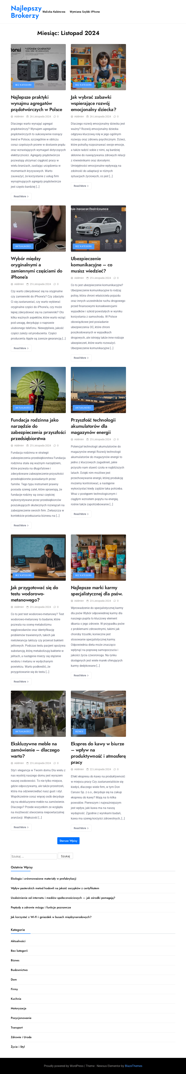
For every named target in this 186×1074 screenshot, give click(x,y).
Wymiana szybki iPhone (85, 11)
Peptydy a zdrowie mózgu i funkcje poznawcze (41, 907)
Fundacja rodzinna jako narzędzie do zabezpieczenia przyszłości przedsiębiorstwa (38, 429)
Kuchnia (16, 999)
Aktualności (23, 246)
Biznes (79, 731)
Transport (17, 1027)
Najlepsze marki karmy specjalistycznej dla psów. (97, 590)
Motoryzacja (18, 1008)
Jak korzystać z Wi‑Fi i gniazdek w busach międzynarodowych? (51, 917)
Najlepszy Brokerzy (26, 11)
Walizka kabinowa (53, 11)
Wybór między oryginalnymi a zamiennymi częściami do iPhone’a (36, 267)
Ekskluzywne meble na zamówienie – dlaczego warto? (35, 749)
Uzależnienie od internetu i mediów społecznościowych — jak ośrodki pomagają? (63, 898)
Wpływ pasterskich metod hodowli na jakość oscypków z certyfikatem (55, 888)
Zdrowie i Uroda (21, 1037)
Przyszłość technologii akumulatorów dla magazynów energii (93, 426)
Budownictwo (19, 970)
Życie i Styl (18, 1047)
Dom (14, 979)
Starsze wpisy (68, 841)
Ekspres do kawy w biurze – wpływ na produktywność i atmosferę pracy (98, 753)
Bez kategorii (23, 85)
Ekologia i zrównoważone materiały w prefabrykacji (43, 879)
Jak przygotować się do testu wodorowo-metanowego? (34, 593)
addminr (17, 116)
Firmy (14, 989)
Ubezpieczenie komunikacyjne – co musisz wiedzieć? (91, 264)
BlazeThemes (133, 1066)
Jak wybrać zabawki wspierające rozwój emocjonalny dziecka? (93, 103)
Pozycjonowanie (21, 1018)
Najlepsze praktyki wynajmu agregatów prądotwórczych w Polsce (36, 103)
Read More (21, 196)
